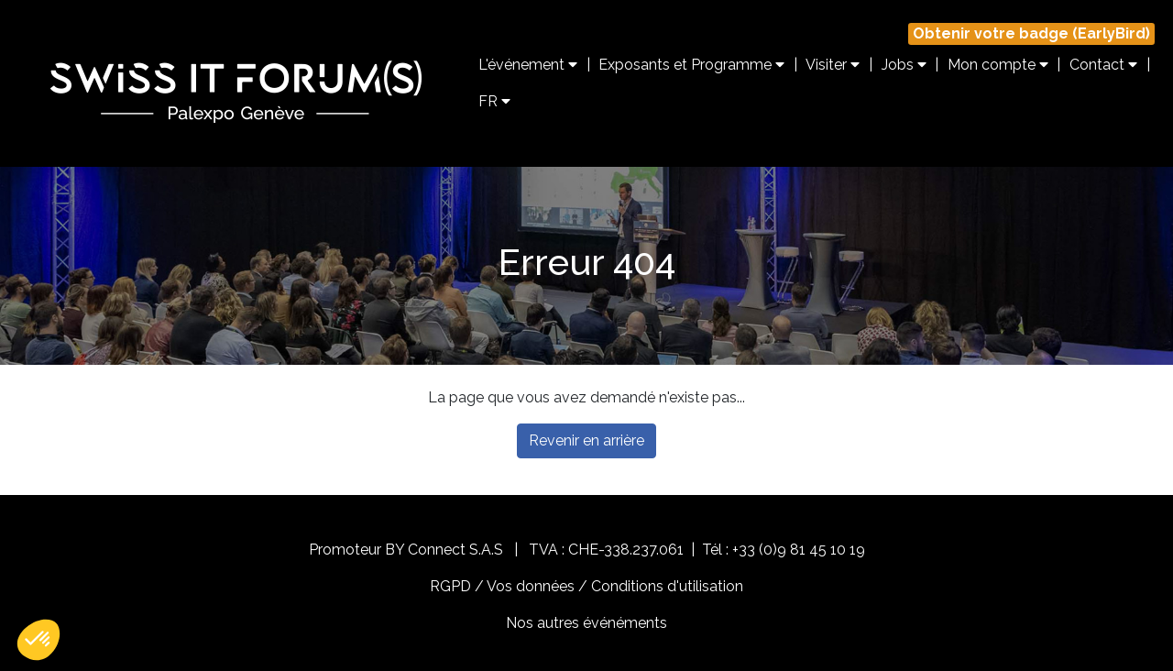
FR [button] (494, 101)
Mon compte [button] (998, 64)
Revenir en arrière (586, 440)
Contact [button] (1103, 64)
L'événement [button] (527, 64)
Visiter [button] (833, 64)
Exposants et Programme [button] (691, 64)
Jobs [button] (904, 64)
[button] (38, 640)
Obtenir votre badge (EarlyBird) (1031, 33)
